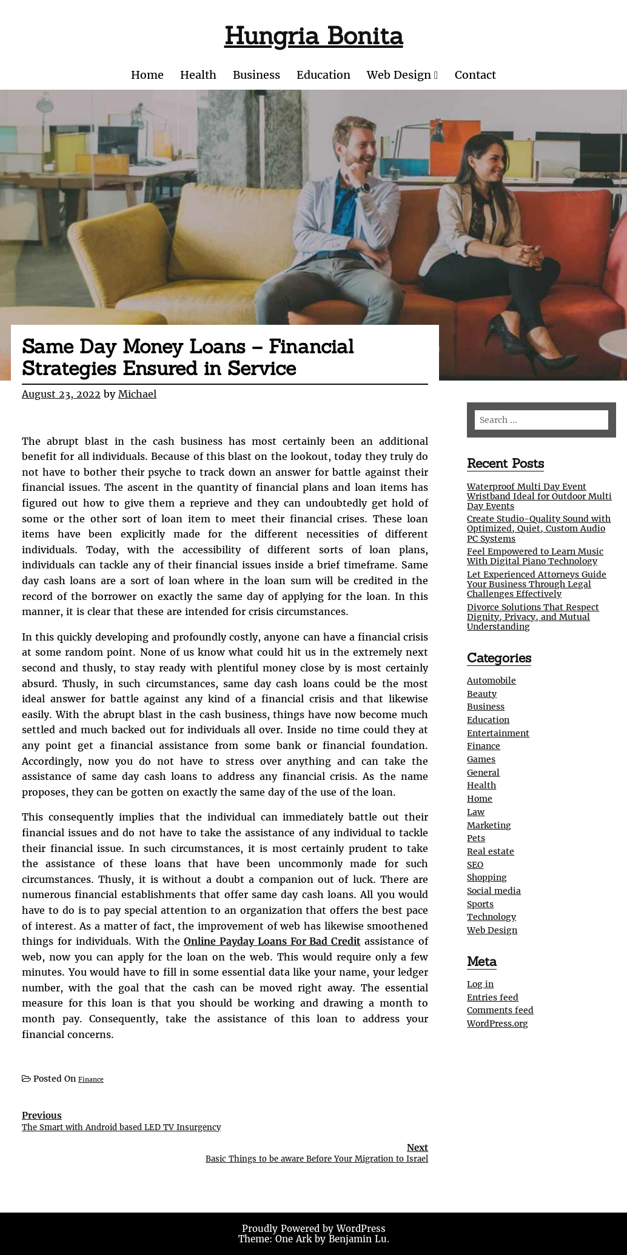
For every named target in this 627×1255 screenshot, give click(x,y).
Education (323, 75)
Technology (491, 916)
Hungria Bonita (313, 35)
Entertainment (498, 733)
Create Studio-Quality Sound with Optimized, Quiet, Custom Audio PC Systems (539, 528)
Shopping (487, 877)
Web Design (399, 75)
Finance (91, 1080)
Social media (494, 890)
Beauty (482, 693)
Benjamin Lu (358, 1239)
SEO (475, 864)
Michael (137, 394)
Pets (476, 838)
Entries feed (492, 997)
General (483, 772)
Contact (475, 75)
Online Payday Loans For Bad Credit (272, 941)
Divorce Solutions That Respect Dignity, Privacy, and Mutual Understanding (533, 617)
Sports (480, 904)
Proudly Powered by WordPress (314, 1228)
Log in (480, 984)
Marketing (489, 825)
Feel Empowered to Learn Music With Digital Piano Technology (535, 556)
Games (481, 759)
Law (476, 812)
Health (198, 75)
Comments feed (500, 1010)
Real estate (490, 851)
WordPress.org (497, 1023)
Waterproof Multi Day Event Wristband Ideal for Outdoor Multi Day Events (539, 496)
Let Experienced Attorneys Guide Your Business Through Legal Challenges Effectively (536, 584)
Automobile (491, 680)
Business (256, 75)
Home (147, 75)
